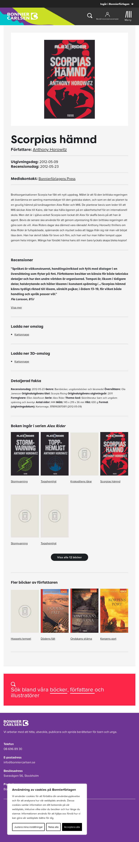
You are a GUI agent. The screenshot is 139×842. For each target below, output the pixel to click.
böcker (58, 689)
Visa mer (16, 307)
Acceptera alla (72, 827)
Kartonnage (21, 334)
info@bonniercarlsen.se (19, 762)
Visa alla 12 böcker (69, 557)
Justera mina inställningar (28, 827)
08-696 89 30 (13, 749)
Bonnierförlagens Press (57, 178)
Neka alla (53, 827)
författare (82, 689)
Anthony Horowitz (50, 149)
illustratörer (25, 695)
